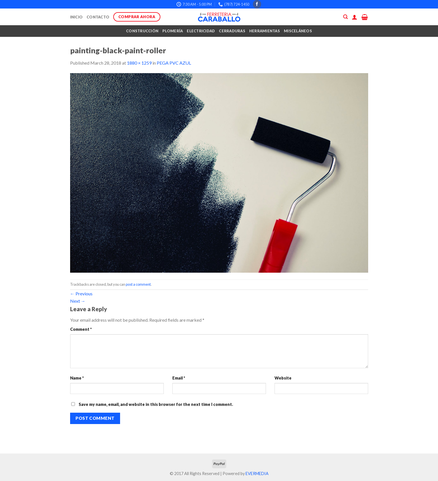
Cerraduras (232, 31)
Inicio (76, 17)
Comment (81, 329)
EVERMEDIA (257, 473)
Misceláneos (298, 31)
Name (77, 378)
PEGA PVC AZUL (174, 62)
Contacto (98, 17)
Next (77, 301)
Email (178, 378)
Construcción (142, 31)
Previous (81, 293)
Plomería (172, 31)
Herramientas (264, 31)
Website (283, 378)
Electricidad (201, 31)
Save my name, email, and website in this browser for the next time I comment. (156, 404)
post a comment (138, 284)
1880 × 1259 (139, 62)
